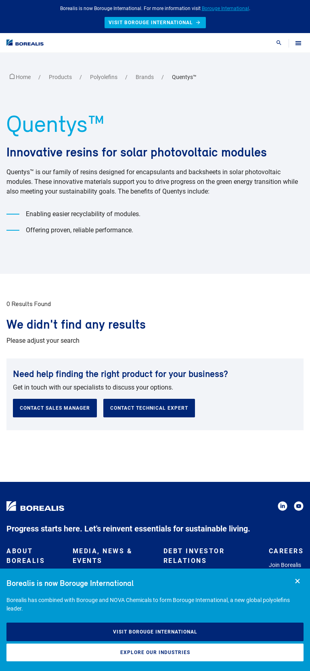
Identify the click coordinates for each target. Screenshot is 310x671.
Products (61, 77)
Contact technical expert (149, 408)
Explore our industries (155, 652)
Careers (286, 551)
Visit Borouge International (155, 632)
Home (21, 77)
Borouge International (225, 8)
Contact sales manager (55, 408)
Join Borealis (285, 565)
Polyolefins (104, 77)
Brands (145, 77)
